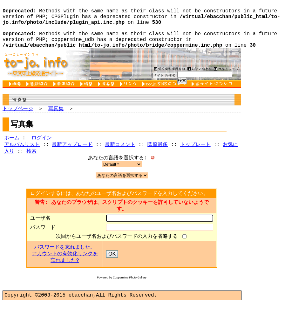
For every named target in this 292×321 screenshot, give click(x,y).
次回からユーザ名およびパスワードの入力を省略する (118, 253)
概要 (16, 94)
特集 (87, 94)
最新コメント (120, 156)
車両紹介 (65, 94)
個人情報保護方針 (169, 78)
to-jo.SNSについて (165, 94)
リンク (130, 94)
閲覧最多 (157, 156)
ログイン (41, 149)
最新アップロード (72, 156)
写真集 (107, 94)
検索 (31, 164)
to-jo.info (35, 74)
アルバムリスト (22, 156)
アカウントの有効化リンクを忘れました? (65, 274)
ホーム (11, 149)
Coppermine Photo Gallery (129, 294)
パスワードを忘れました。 (64, 264)
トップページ (18, 119)
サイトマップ (226, 78)
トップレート (195, 156)
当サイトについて (213, 94)
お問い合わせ (199, 78)
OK (112, 271)
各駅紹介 (38, 94)
